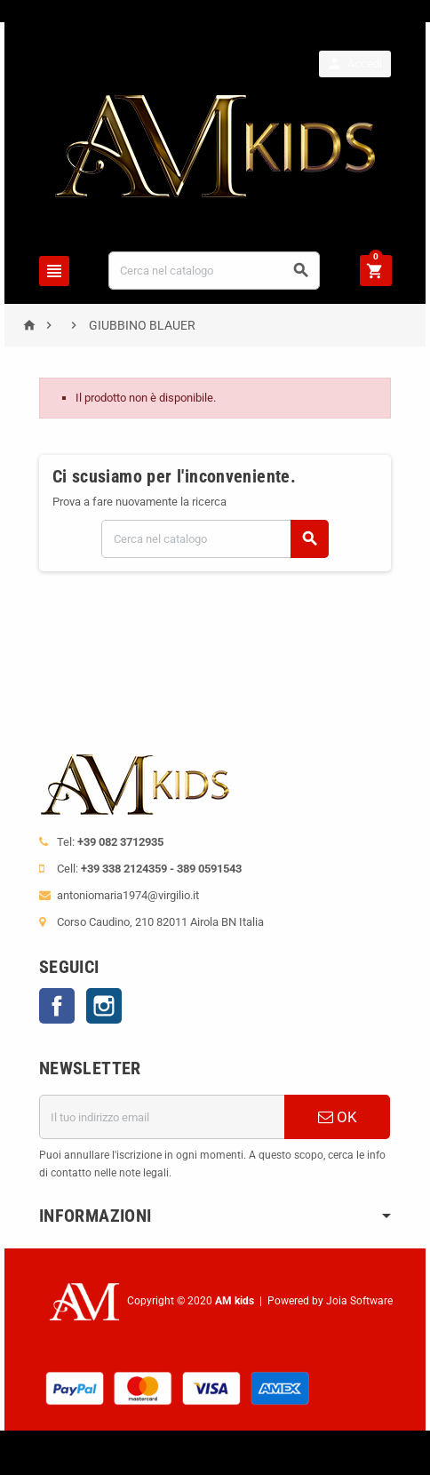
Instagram (104, 1006)
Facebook (57, 1006)
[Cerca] (214, 270)
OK (337, 1117)
